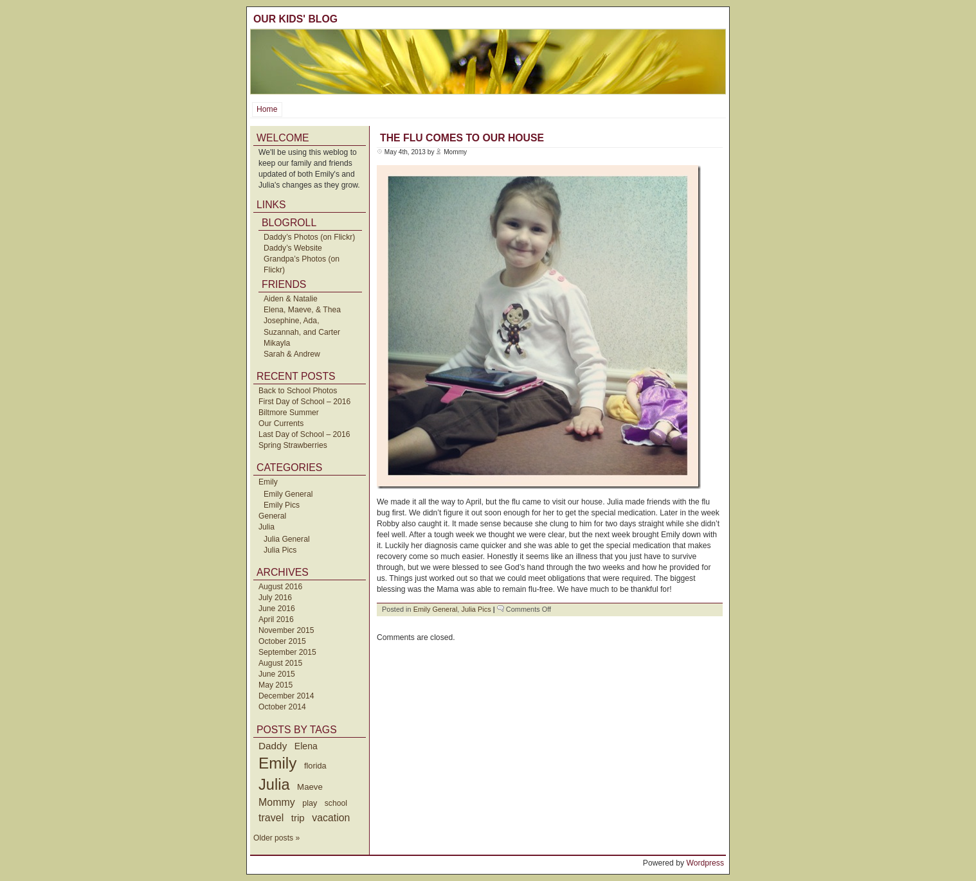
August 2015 (280, 663)
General (272, 516)
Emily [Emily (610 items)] (277, 763)
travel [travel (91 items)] (271, 817)
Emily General (288, 494)
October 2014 (282, 706)
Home (267, 109)
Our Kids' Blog (295, 18)
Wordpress (705, 863)
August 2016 (280, 586)
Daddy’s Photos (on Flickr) (309, 237)
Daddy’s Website (293, 248)
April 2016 (276, 619)
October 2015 (282, 641)
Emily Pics (282, 505)
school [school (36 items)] (336, 803)
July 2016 (275, 597)
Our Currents (280, 423)
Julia (266, 526)
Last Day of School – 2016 (304, 434)
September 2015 (287, 652)
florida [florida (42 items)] (315, 765)
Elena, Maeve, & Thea (302, 309)
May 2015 (275, 685)
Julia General (287, 539)
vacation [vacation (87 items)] (331, 817)
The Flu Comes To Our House (462, 137)
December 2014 (286, 695)
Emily (268, 481)
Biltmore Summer (288, 412)
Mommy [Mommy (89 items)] (276, 802)
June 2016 (276, 608)
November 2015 (286, 630)
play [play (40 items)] (309, 803)
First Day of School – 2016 (304, 401)
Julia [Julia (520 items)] (274, 784)
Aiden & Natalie (291, 298)
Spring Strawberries (292, 445)
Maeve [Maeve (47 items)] (310, 787)
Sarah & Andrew (292, 354)
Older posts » (276, 837)
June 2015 (276, 674)
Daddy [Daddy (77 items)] (272, 745)
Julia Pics (280, 550)
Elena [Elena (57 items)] (306, 746)
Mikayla (277, 343)
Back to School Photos (297, 390)
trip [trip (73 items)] (298, 817)
